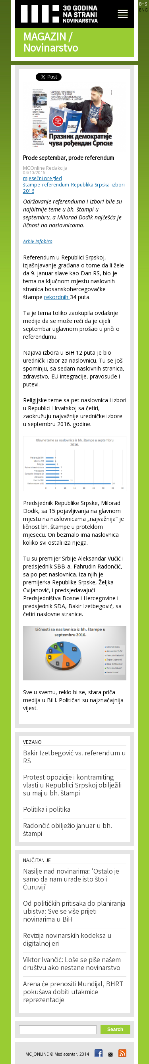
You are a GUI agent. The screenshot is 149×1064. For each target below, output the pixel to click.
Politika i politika (46, 810)
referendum (55, 184)
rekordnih (57, 297)
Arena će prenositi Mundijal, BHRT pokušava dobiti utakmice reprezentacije (73, 992)
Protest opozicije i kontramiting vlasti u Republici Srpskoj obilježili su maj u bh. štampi (72, 786)
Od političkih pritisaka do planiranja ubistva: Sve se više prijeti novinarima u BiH (74, 912)
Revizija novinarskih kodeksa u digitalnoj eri (67, 940)
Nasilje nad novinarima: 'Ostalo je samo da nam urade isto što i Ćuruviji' (71, 880)
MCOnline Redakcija (45, 168)
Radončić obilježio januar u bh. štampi (67, 830)
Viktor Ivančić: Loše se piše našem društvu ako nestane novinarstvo (72, 964)
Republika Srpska (90, 184)
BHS (143, 4)
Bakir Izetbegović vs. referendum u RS (74, 758)
